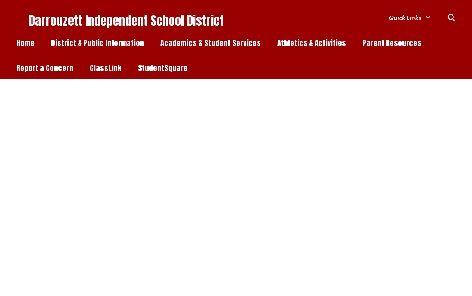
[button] (409, 18)
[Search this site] (451, 18)
